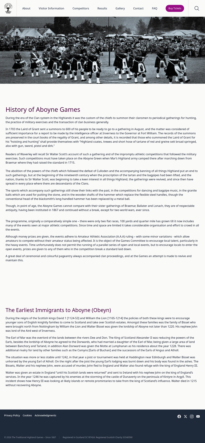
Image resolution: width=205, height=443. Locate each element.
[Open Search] (196, 8)
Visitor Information (51, 8)
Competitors (81, 8)
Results (102, 8)
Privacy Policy (12, 415)
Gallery (120, 8)
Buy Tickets (174, 8)
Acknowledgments (45, 415)
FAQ (154, 8)
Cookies (27, 415)
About (26, 8)
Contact (138, 8)
